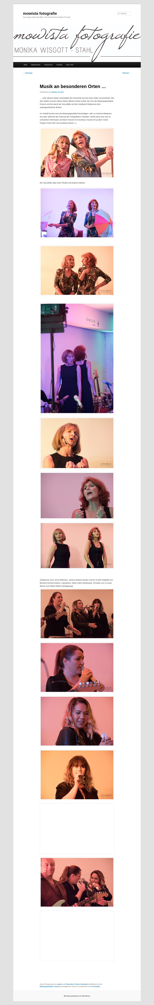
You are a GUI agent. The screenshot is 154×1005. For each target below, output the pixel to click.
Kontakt (59, 65)
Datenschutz (35, 65)
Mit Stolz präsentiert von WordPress (77, 996)
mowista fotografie (40, 13)
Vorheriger (28, 73)
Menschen (70, 984)
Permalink (96, 986)
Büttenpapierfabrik (46, 986)
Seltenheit (84, 984)
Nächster (127, 73)
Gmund (57, 986)
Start (25, 65)
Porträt (77, 984)
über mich (69, 65)
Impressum (48, 65)
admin (59, 984)
